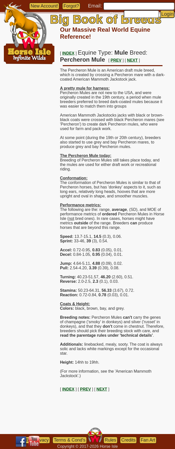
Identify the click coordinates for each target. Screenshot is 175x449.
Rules (110, 440)
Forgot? (71, 5)
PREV (116, 60)
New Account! (44, 5)
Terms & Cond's (69, 440)
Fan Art (148, 440)
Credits (128, 440)
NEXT (132, 60)
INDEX (68, 53)
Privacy (41, 440)
